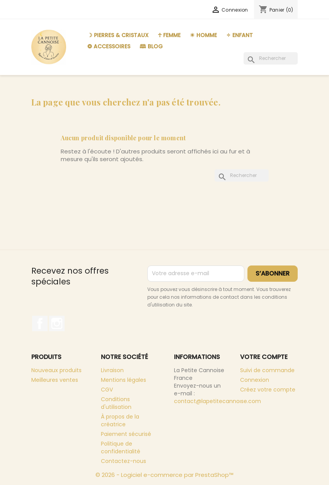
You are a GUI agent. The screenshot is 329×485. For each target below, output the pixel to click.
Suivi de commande (267, 370)
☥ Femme (169, 35)
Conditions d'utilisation (116, 403)
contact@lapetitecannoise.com (217, 401)
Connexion (254, 380)
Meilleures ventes (54, 380)
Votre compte (264, 356)
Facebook (39, 323)
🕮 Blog (151, 46)
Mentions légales (123, 380)
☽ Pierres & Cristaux (117, 35)
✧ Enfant (239, 35)
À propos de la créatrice (120, 420)
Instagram (56, 323)
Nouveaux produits (56, 370)
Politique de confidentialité (120, 447)
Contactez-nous (123, 461)
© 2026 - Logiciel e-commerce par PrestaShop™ (164, 475)
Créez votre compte (267, 389)
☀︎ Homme (203, 35)
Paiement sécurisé (126, 434)
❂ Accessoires (108, 46)
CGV (107, 389)
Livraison (112, 370)
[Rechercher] (271, 58)
